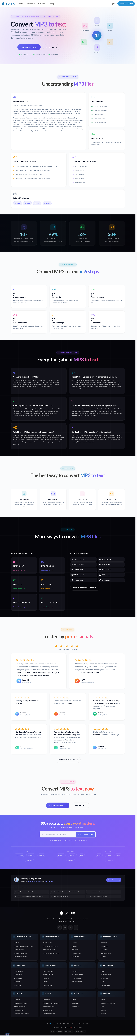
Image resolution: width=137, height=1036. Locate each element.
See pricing (51, 47)
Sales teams (75, 957)
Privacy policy (68, 1031)
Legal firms (17, 982)
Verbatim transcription (20, 953)
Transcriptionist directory (21, 1014)
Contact (103, 1010)
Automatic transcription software (23, 946)
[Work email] (60, 834)
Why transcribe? (48, 1010)
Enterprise (75, 943)
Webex (103, 982)
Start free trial (85, 835)
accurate (65, 922)
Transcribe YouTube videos (51, 953)
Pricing (51, 4)
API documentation (77, 975)
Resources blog (18, 1010)
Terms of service (80, 1031)
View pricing (80, 805)
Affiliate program (77, 982)
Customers (75, 1003)
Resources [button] (41, 4)
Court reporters (18, 978)
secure (74, 922)
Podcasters (104, 950)
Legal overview (18, 971)
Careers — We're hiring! (108, 1003)
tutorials (39, 882)
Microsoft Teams (106, 975)
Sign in (113, 4)
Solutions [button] (30, 4)
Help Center (31, 882)
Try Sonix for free (126, 3)
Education (75, 946)
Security (103, 1014)
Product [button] (20, 4)
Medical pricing (47, 985)
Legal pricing (17, 985)
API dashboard (76, 978)
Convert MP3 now (29, 47)
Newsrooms (75, 950)
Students (103, 957)
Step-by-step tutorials (49, 1007)
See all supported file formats (85, 588)
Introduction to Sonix (20, 1007)
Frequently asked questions (51, 1003)
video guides (49, 882)
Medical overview (48, 971)
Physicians (46, 978)
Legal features (18, 975)
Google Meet (104, 978)
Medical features (48, 975)
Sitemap (60, 1031)
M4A (27, 203)
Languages (17, 1000)
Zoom (102, 971)
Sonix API (74, 971)
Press (102, 1007)
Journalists (104, 943)
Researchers (104, 946)
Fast (60, 922)
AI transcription (76, 919)
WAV (17, 203)
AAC (37, 203)
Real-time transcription (20, 957)
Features (16, 943)
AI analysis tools (47, 943)
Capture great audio (49, 1014)
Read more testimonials (68, 760)
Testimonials (75, 1007)
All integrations (105, 985)
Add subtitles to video (49, 950)
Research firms (76, 953)
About (103, 1000)
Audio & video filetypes (20, 1003)
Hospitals (45, 982)
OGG (47, 203)
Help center (46, 1000)
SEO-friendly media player (50, 946)
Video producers (106, 953)
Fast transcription (19, 950)
